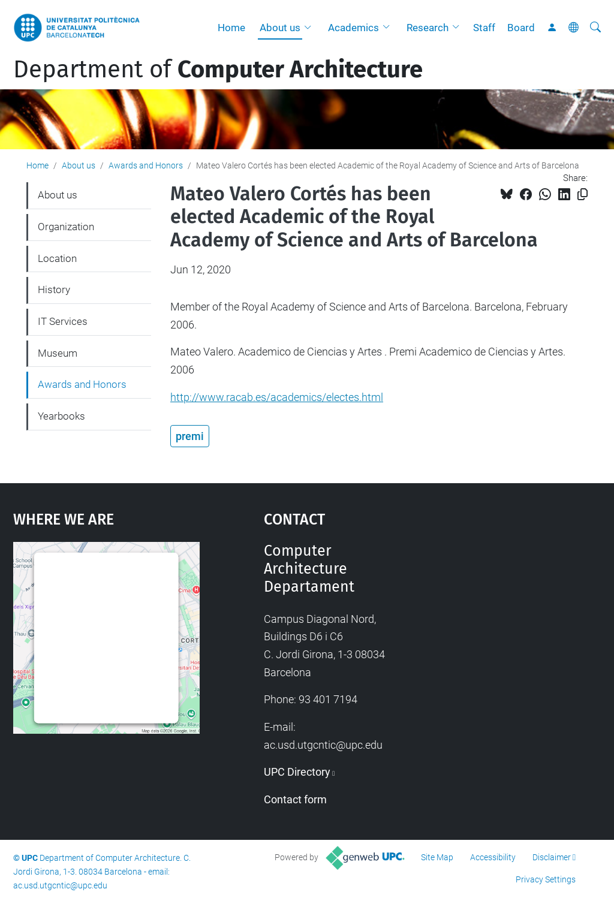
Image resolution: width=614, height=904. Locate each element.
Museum (57, 353)
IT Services (63, 321)
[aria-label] (595, 28)
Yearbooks (61, 416)
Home (231, 28)
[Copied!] (582, 194)
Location (57, 258)
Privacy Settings (546, 879)
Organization (66, 227)
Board (521, 28)
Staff (484, 28)
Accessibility (493, 857)
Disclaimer (551, 857)
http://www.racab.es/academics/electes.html (276, 397)
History (54, 290)
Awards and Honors (146, 165)
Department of (218, 69)
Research (428, 28)
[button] (310, 27)
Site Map (437, 857)
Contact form (295, 799)
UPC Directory (297, 772)
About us (280, 28)
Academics (353, 28)
